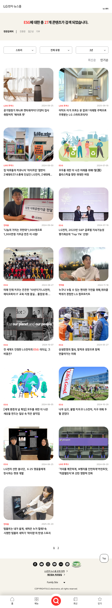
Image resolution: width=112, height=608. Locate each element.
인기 (100, 603)
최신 (75, 603)
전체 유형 (55, 50)
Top (104, 558)
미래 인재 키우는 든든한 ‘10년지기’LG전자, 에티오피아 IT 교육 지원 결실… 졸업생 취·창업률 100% (27, 294)
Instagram (48, 564)
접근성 (31, 31)
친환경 (22, 31)
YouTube (41, 564)
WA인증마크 (76, 564)
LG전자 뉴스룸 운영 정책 (54, 571)
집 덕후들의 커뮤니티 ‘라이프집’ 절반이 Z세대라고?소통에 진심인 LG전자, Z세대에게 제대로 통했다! (28, 175)
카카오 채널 (67, 564)
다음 (64, 548)
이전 (48, 548)
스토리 (19, 50)
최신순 (92, 60)
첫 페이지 (43, 548)
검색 (56, 601)
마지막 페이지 (68, 548)
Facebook (35, 564)
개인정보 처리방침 (54, 575)
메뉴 (37, 603)
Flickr (61, 564)
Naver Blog (54, 564)
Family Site (55, 582)
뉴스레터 (105, 9)
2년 (91, 50)
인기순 (104, 60)
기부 (38, 31)
